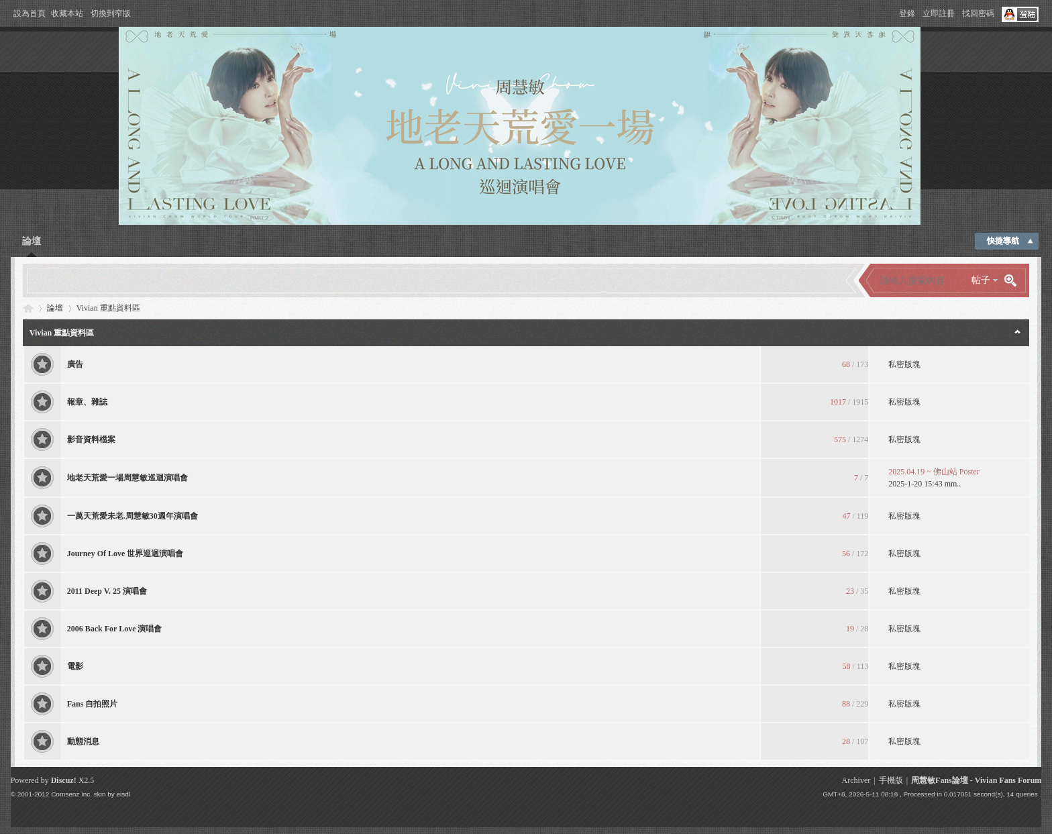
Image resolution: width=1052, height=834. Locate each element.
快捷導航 (1003, 241)
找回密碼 (978, 13)
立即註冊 (939, 13)
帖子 (980, 280)
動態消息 (83, 741)
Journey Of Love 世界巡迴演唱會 (125, 553)
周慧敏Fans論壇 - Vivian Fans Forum (976, 780)
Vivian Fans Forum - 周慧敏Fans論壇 (28, 308)
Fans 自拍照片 (92, 704)
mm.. (953, 483)
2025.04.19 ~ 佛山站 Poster (934, 471)
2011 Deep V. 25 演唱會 (107, 591)
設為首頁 (29, 13)
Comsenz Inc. (71, 794)
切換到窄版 (111, 13)
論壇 (31, 241)
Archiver (856, 780)
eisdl (123, 794)
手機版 (891, 780)
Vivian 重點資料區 (62, 332)
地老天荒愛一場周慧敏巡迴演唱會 (127, 477)
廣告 (75, 364)
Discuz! (63, 780)
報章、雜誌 (87, 402)
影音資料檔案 (91, 439)
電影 (75, 666)
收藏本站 (67, 13)
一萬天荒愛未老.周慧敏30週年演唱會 (132, 516)
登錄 (907, 13)
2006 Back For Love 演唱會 (114, 628)
